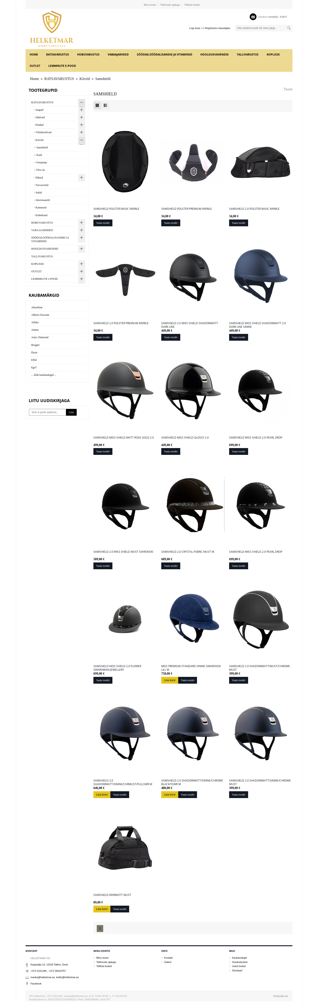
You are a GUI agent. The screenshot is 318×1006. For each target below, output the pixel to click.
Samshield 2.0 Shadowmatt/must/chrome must (259, 668)
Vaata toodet (103, 222)
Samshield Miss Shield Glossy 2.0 (185, 437)
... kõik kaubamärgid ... (43, 374)
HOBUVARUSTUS (88, 54)
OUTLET (35, 66)
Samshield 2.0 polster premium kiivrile (121, 323)
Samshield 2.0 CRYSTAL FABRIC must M (187, 552)
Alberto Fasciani (40, 314)
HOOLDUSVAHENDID (214, 54)
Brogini (35, 345)
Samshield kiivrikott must (112, 895)
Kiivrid (84, 79)
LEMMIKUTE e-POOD (62, 66)
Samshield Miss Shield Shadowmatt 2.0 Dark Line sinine (257, 325)
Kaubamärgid (239, 957)
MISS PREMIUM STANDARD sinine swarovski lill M (191, 668)
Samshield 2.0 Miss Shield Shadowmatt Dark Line (189, 325)
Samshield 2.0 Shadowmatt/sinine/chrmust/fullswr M (122, 782)
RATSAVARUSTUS (57, 54)
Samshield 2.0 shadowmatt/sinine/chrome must (260, 782)
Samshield (102, 79)
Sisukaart (237, 970)
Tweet (288, 89)
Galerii (167, 962)
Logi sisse (194, 28)
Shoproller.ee (280, 996)
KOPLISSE (273, 54)
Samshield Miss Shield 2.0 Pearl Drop (255, 437)
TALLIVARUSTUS (248, 54)
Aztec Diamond (39, 337)
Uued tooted (239, 966)
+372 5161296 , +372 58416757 (48, 971)
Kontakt (168, 957)
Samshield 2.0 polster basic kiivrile (254, 209)
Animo (35, 329)
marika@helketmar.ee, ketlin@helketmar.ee (55, 977)
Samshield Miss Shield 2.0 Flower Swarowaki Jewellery (117, 668)
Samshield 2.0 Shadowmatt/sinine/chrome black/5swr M (192, 782)
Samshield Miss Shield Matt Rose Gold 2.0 (123, 437)
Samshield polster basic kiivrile (116, 209)
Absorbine (37, 307)
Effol (34, 360)
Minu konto (150, 4)
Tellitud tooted (192, 4)
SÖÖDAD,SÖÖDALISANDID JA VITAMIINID (164, 54)
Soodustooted (239, 962)
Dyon (34, 352)
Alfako (35, 322)
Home (34, 54)
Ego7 (34, 367)
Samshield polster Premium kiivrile (186, 209)
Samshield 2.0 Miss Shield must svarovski (123, 552)
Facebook (36, 983)
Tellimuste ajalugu (170, 4)
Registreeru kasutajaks (217, 28)
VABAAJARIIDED (118, 54)
